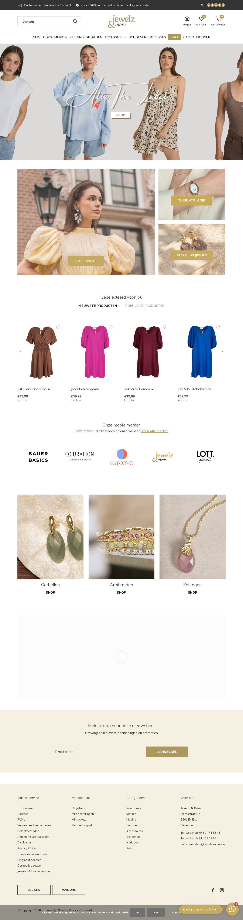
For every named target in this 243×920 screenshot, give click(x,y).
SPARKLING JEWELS (192, 255)
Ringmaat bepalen (29, 859)
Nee (156, 912)
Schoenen (137, 37)
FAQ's (21, 819)
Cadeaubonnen (196, 37)
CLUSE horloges (192, 200)
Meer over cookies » (184, 912)
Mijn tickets (79, 819)
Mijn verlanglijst (82, 825)
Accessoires (115, 37)
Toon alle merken (154, 431)
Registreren (79, 808)
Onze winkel (25, 808)
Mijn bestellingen (83, 813)
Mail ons (69, 889)
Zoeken (75, 21)
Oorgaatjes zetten (29, 865)
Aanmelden (167, 752)
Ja (137, 912)
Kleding (77, 37)
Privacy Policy (26, 848)
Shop (50, 592)
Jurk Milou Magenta (85, 389)
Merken (61, 37)
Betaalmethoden (28, 831)
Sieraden (94, 37)
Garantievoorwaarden (32, 854)
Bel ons (34, 889)
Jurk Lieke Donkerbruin (33, 389)
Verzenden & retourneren (34, 825)
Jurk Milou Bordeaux (138, 389)
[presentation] (20, 351)
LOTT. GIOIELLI (86, 261)
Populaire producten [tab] (145, 306)
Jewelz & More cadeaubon (34, 871)
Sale (175, 37)
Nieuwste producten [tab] (97, 306)
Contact (22, 813)
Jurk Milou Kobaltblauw (194, 389)
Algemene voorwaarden (33, 836)
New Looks (42, 37)
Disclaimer (24, 842)
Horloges (157, 37)
